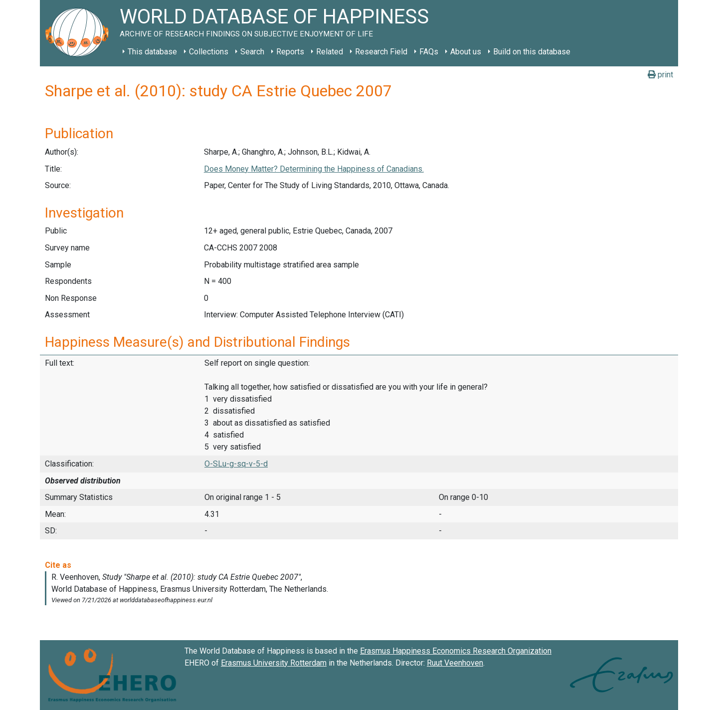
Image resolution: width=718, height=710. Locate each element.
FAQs (428, 51)
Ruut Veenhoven (455, 663)
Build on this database (531, 51)
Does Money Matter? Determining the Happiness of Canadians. (314, 169)
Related (329, 51)
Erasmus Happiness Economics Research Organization (455, 651)
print (660, 74)
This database (152, 51)
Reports (290, 51)
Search (252, 51)
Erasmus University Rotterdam (274, 663)
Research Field (381, 51)
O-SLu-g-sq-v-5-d (236, 464)
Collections (208, 51)
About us (465, 51)
